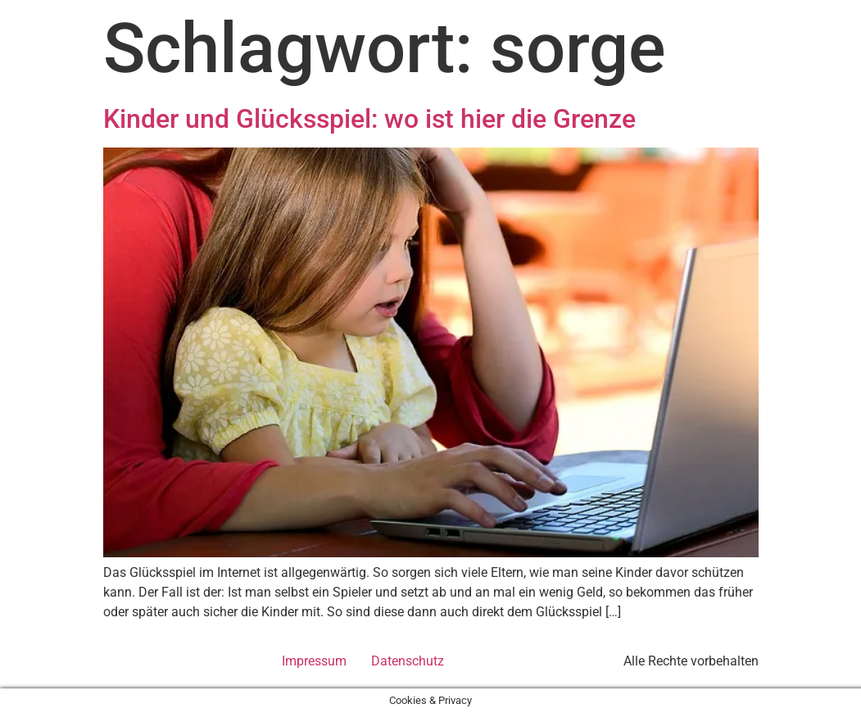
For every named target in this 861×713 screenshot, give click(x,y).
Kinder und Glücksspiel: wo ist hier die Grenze (369, 118)
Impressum (314, 661)
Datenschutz (407, 661)
